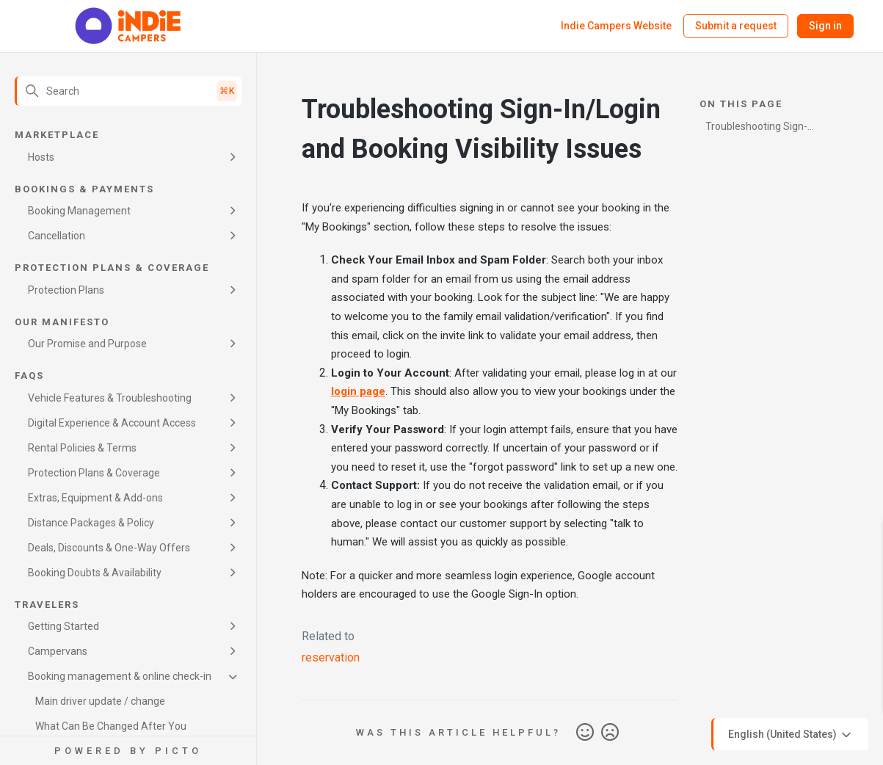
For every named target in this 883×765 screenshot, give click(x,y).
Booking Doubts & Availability (94, 573)
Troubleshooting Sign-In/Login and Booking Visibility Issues (756, 128)
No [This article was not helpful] (610, 732)
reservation (331, 657)
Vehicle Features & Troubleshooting (110, 398)
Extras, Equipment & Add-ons (95, 498)
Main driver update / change (100, 701)
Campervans (57, 651)
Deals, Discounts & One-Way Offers (109, 548)
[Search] (128, 91)
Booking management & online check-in (119, 676)
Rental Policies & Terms (82, 448)
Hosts (41, 157)
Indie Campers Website (616, 26)
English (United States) (791, 735)
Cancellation (56, 236)
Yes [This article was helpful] (585, 732)
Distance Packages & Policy (91, 523)
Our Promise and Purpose (87, 343)
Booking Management (79, 211)
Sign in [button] (825, 26)
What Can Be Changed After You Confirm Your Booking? (110, 734)
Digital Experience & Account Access (112, 423)
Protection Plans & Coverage (94, 473)
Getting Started (63, 626)
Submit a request (736, 26)
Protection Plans (66, 290)
